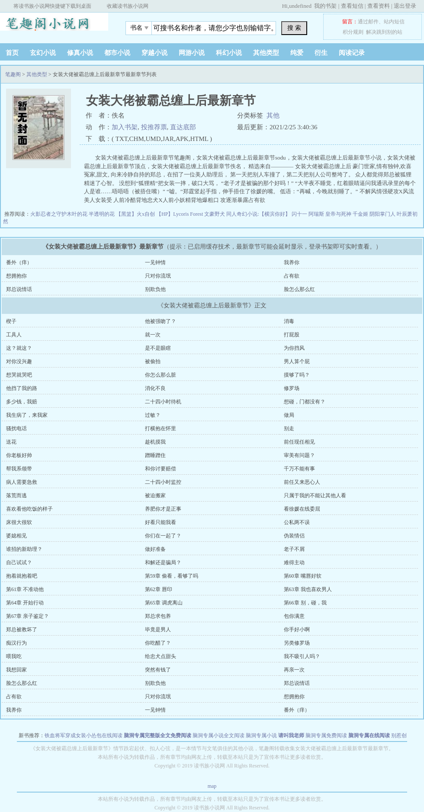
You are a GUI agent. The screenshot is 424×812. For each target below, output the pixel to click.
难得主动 (294, 562)
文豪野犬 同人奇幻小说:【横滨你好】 (247, 214)
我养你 (291, 262)
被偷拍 (153, 361)
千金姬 (361, 214)
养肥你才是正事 (163, 509)
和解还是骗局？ (163, 562)
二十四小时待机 (163, 402)
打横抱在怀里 (160, 428)
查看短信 (352, 6)
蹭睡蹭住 (155, 455)
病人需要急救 (21, 482)
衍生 (321, 52)
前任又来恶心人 (302, 482)
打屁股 (291, 335)
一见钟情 (155, 262)
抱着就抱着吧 (21, 576)
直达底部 (183, 127)
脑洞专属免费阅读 (326, 735)
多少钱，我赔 (21, 402)
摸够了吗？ (297, 375)
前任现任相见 (299, 442)
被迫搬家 (155, 495)
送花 (11, 442)
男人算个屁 (297, 361)
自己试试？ (19, 562)
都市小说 (117, 52)
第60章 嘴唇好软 (302, 576)
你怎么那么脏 (160, 375)
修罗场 (291, 388)
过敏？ (153, 415)
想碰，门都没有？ (304, 402)
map (212, 786)
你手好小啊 (297, 630)
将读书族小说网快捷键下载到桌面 (52, 6)
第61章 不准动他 (25, 589)
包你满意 (294, 616)
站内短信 (394, 22)
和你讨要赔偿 (160, 469)
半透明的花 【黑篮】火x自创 (122, 214)
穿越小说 (154, 52)
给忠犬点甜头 (160, 656)
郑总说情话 (19, 289)
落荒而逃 (16, 495)
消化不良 (155, 388)
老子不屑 (294, 549)
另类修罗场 (297, 643)
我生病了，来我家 (27, 415)
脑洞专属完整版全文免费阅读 (157, 735)
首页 (12, 52)
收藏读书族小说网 (127, 6)
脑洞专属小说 (261, 735)
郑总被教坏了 (21, 630)
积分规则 (353, 32)
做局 (289, 415)
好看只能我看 (160, 522)
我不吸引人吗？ (302, 656)
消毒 (289, 321)
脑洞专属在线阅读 (369, 735)
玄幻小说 (43, 52)
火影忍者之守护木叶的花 (59, 214)
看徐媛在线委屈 (302, 509)
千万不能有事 (299, 469)
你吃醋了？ (158, 643)
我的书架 (325, 6)
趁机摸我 (155, 442)
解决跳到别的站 (384, 32)
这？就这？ (19, 348)
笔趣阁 (54, 25)
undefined (300, 6)
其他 (273, 115)
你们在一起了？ (163, 536)
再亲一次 (294, 670)
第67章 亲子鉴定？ (27, 616)
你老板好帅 (19, 455)
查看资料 (378, 6)
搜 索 (294, 27)
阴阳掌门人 (383, 214)
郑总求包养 (158, 616)
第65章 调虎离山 (164, 603)
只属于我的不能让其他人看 (315, 495)
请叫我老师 (291, 735)
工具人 (14, 335)
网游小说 (192, 52)
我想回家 (16, 670)
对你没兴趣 (19, 361)
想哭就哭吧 (19, 375)
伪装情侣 (294, 536)
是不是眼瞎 (158, 348)
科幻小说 (229, 52)
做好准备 (155, 549)
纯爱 (296, 52)
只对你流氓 (158, 276)
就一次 (153, 335)
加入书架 (125, 127)
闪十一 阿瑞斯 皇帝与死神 (322, 214)
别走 (289, 428)
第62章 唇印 (158, 589)
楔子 (11, 321)
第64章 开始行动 (25, 603)
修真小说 (80, 52)
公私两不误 (297, 522)
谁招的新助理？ (24, 549)
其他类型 (266, 52)
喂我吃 (14, 656)
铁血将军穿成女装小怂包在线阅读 (83, 735)
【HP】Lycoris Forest (180, 214)
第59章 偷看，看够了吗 (171, 576)
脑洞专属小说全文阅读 (218, 735)
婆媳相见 (16, 536)
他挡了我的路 (21, 388)
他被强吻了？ (160, 321)
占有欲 (291, 276)
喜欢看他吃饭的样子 (29, 509)
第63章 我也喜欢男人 (308, 589)
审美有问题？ (299, 455)
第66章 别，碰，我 (305, 603)
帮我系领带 (19, 469)
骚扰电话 (16, 428)
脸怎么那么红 (299, 289)
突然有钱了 (158, 670)
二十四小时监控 (163, 482)
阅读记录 (352, 52)
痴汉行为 (16, 643)
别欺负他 (155, 289)
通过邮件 (368, 22)
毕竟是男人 (158, 630)
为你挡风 (294, 348)
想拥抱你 (16, 276)
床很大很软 (19, 522)
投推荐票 (154, 127)
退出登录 (405, 6)
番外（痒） (19, 262)
